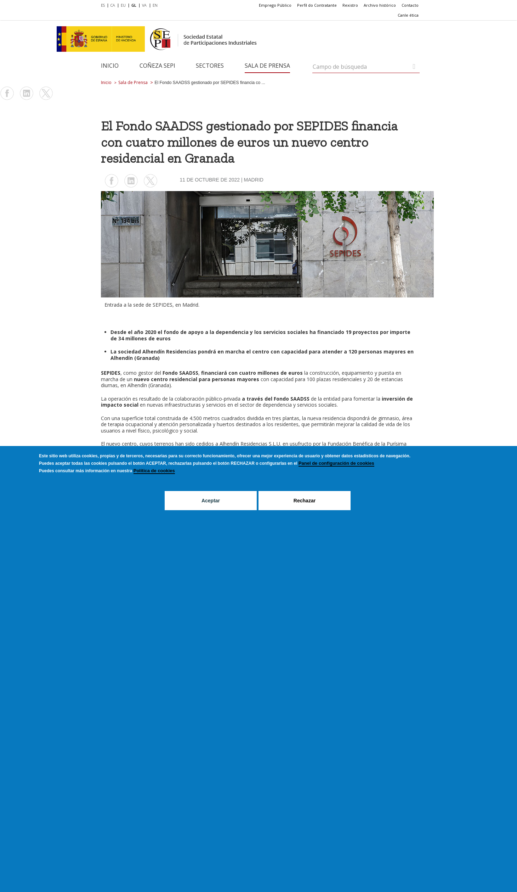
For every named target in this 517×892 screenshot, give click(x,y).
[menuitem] (104, 5)
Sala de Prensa (267, 65)
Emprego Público (275, 5)
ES (103, 5)
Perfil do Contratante (317, 5)
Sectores (210, 65)
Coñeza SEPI (157, 65)
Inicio (110, 65)
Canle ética (408, 15)
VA (144, 5)
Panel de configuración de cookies (336, 463)
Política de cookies (154, 470)
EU (123, 5)
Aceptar (210, 500)
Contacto (410, 5)
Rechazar (305, 500)
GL (133, 5)
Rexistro (350, 5)
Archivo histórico (380, 5)
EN (155, 5)
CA (112, 5)
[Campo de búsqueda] (414, 66)
